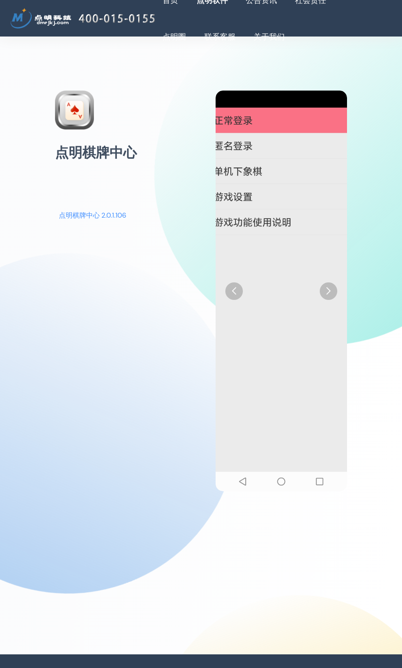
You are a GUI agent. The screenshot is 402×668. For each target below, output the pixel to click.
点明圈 (174, 37)
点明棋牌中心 (96, 153)
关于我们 (269, 37)
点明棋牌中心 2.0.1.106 (93, 215)
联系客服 (220, 37)
